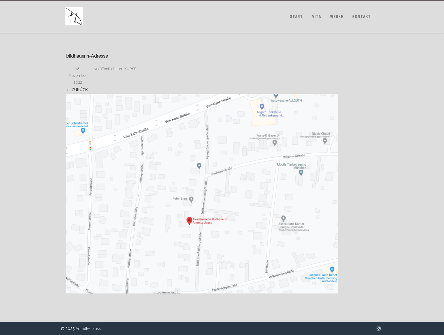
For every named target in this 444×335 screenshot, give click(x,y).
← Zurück (77, 90)
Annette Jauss (88, 328)
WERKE (336, 16)
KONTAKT (361, 16)
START (296, 16)
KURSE (130, 69)
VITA (316, 16)
